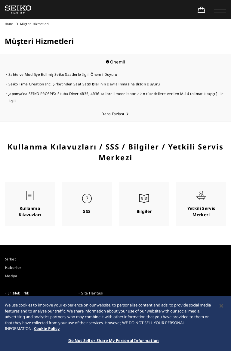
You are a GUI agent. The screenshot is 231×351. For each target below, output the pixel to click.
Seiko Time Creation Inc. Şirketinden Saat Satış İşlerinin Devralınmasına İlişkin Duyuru (84, 84)
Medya (11, 276)
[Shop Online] (201, 9)
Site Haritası (92, 293)
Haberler (13, 267)
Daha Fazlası (112, 113)
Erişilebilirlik (18, 293)
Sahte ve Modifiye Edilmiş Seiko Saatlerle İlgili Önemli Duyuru (62, 74)
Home (9, 24)
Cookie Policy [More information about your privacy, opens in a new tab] (47, 330)
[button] (220, 9)
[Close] (221, 308)
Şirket (10, 259)
